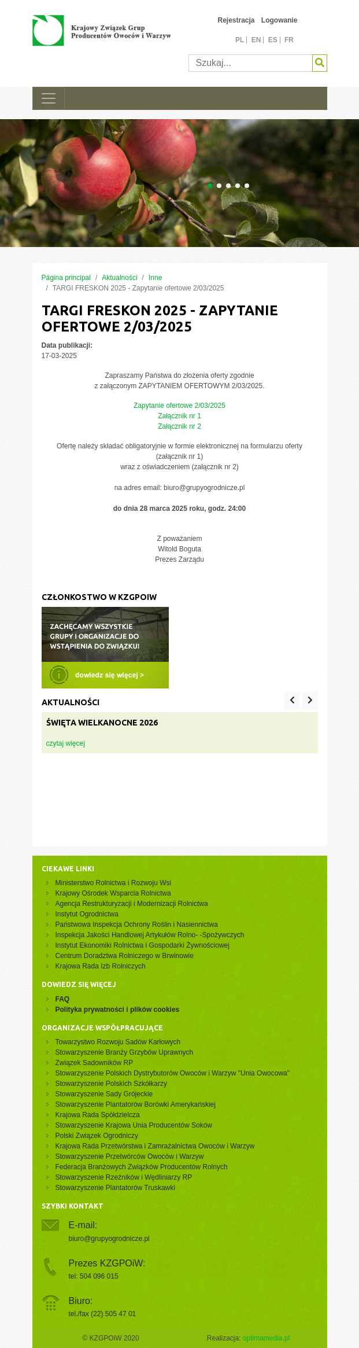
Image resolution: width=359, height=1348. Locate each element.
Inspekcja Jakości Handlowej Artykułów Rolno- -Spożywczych (150, 935)
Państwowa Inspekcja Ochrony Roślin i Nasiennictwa (136, 924)
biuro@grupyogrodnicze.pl (109, 1239)
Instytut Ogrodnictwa (87, 914)
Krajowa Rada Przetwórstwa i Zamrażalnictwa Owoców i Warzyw (155, 1146)
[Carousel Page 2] (219, 185)
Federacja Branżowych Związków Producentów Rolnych (141, 1167)
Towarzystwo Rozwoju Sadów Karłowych (119, 1042)
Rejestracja (235, 20)
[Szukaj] (250, 63)
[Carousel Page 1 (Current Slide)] (210, 185)
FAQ (62, 999)
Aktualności (119, 278)
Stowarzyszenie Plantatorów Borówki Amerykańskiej (135, 1104)
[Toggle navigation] (48, 98)
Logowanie (279, 20)
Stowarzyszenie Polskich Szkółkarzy (111, 1084)
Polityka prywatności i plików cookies (117, 1010)
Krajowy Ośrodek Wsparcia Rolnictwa (113, 893)
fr (289, 40)
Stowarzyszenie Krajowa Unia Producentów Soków (133, 1125)
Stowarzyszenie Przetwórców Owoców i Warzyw (129, 1156)
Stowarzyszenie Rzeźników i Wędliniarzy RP (124, 1177)
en (256, 40)
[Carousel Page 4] (237, 185)
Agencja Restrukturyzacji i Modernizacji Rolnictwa (131, 904)
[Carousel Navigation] (300, 700)
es (272, 40)
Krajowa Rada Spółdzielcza (97, 1115)
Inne (155, 278)
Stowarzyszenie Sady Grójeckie (104, 1094)
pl (239, 40)
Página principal (66, 278)
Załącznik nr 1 (179, 416)
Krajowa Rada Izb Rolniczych (100, 966)
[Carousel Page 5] (247, 185)
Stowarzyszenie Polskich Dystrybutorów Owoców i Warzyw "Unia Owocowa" (172, 1073)
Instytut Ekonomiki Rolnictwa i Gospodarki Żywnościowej (142, 945)
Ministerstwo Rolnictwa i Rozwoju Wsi (113, 883)
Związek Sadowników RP (94, 1063)
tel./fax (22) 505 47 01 (102, 1314)
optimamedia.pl (266, 1338)
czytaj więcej (65, 743)
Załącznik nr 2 (179, 426)
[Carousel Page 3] (228, 185)
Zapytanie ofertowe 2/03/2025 (179, 406)
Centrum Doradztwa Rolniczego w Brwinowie (124, 956)
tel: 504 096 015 (94, 1276)
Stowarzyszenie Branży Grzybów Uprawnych (124, 1052)
